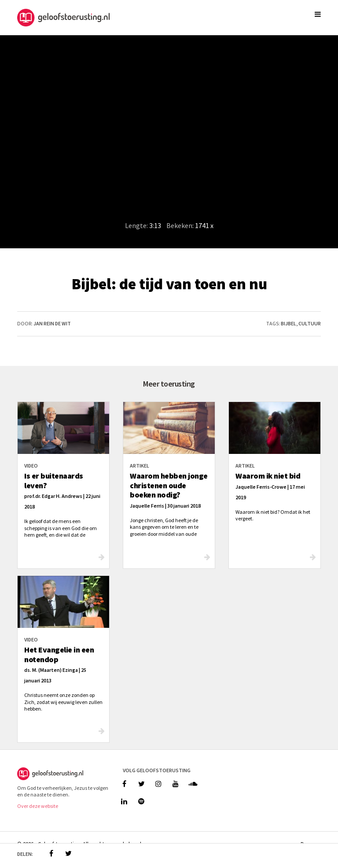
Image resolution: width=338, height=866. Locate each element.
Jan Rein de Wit (52, 323)
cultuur (309, 323)
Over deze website (37, 806)
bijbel (288, 323)
